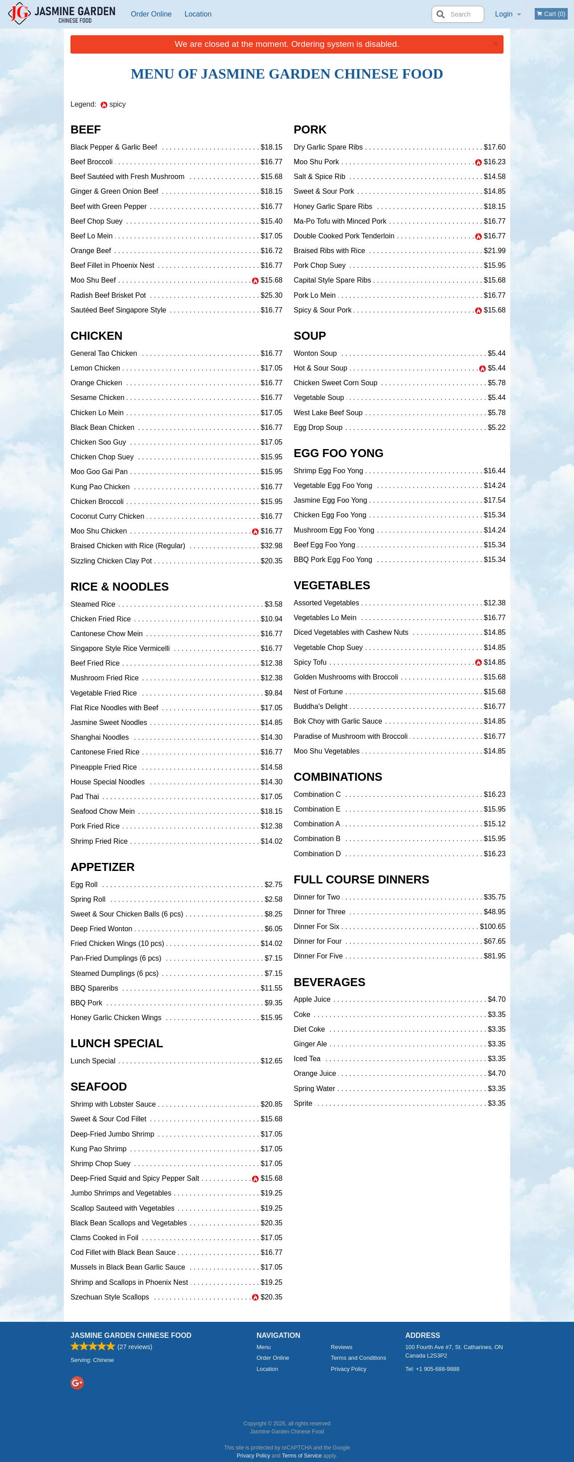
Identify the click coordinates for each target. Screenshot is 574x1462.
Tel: (432, 1369)
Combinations (338, 777)
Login (503, 14)
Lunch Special (117, 1043)
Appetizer (103, 867)
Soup (310, 335)
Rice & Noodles (120, 586)
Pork (310, 129)
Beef (86, 129)
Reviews (341, 1347)
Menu (264, 1347)
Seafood (99, 1086)
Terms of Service (302, 1456)
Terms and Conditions (358, 1357)
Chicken (97, 335)
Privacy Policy (348, 1369)
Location (198, 14)
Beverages (330, 982)
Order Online (151, 14)
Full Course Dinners (361, 879)
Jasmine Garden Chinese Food (131, 1335)
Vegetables (332, 585)
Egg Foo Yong (338, 453)
